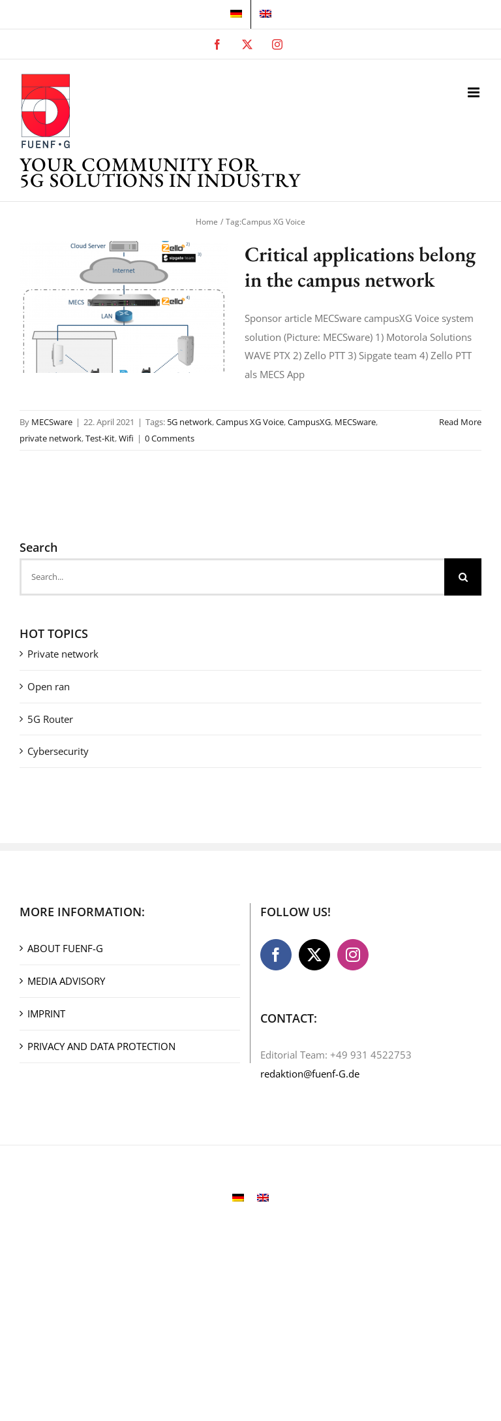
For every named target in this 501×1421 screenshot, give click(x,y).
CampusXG (309, 422)
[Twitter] (314, 954)
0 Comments (169, 438)
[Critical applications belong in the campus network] (124, 307)
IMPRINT (46, 1013)
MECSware (51, 422)
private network (51, 438)
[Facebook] (276, 954)
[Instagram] (353, 954)
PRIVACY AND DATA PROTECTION (101, 1046)
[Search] (462, 577)
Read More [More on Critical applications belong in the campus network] (460, 422)
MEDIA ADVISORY (66, 980)
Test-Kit (100, 438)
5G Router (50, 719)
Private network (63, 653)
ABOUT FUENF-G (65, 948)
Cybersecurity (58, 751)
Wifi (126, 438)
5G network (189, 422)
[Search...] (232, 577)
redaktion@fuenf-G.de (309, 1073)
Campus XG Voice (250, 422)
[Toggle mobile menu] (474, 92)
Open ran (48, 686)
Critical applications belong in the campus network (360, 266)
